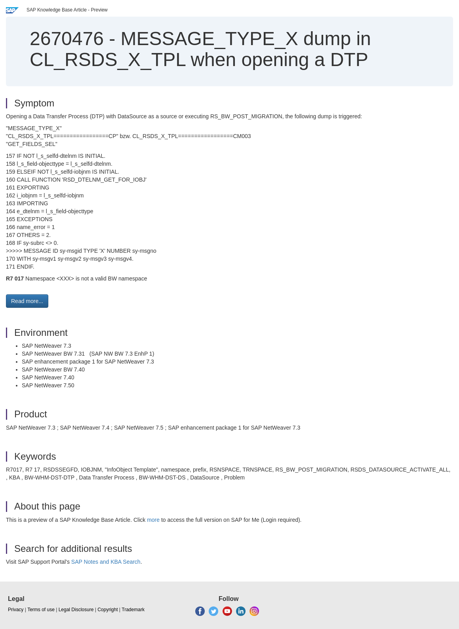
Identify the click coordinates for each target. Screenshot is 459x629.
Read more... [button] (27, 301)
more (153, 520)
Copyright (107, 609)
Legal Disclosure (76, 609)
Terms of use (41, 609)
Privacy (15, 609)
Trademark (133, 609)
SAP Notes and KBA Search (106, 562)
